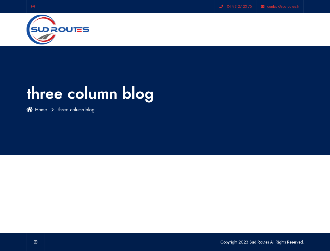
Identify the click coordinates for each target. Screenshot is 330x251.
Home (37, 109)
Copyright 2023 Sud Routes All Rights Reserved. (262, 242)
